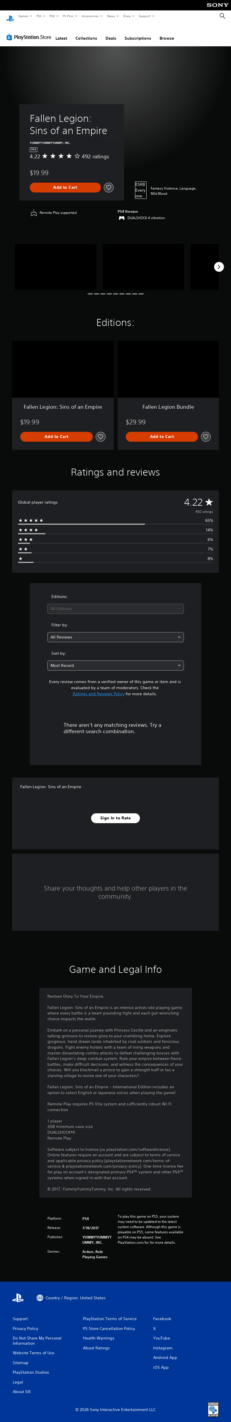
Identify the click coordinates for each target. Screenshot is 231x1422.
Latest (61, 32)
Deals (111, 32)
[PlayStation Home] (10, 16)
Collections (86, 32)
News (111, 16)
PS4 (52, 16)
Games (23, 16)
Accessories (90, 16)
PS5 (39, 16)
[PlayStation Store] (30, 31)
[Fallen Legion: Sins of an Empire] (55, 261)
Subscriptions (138, 32)
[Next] (219, 261)
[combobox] (115, 603)
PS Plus (68, 16)
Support (144, 16)
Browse (167, 32)
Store (127, 16)
